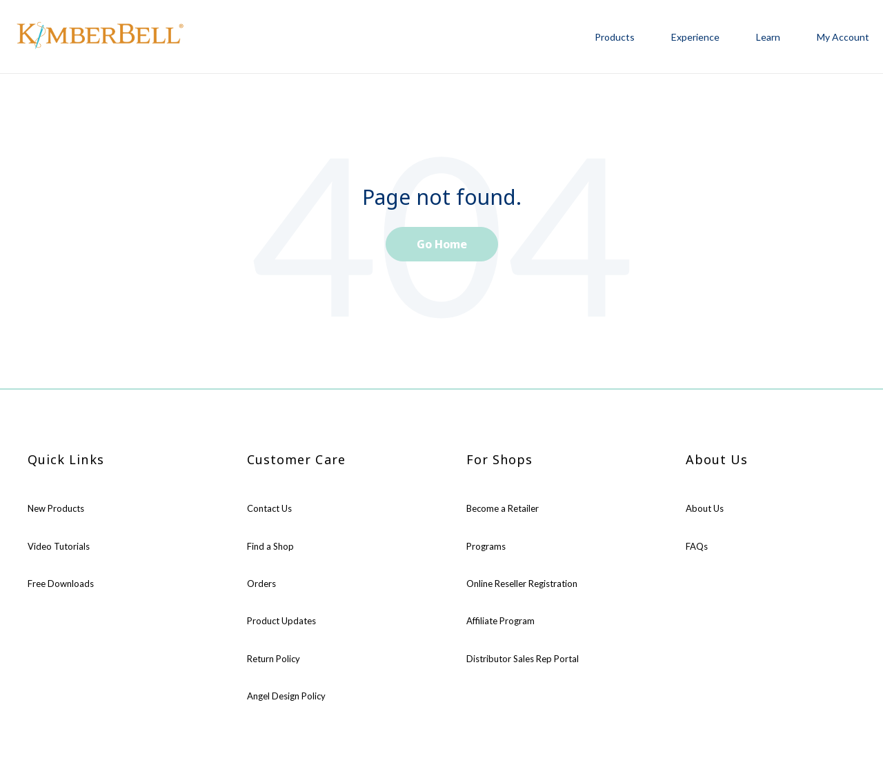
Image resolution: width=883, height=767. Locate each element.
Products (615, 37)
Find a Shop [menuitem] (270, 546)
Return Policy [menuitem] (273, 658)
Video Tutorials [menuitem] (59, 546)
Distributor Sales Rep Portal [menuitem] (522, 658)
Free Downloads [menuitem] (61, 583)
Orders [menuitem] (261, 583)
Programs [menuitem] (486, 546)
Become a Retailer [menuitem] (502, 508)
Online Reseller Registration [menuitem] (521, 583)
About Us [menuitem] (705, 508)
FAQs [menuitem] (697, 546)
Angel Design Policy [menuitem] (286, 695)
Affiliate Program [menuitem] (500, 620)
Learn (768, 37)
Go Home (442, 244)
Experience (695, 37)
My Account (843, 37)
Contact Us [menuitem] (269, 508)
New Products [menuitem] (56, 508)
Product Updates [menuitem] (281, 620)
